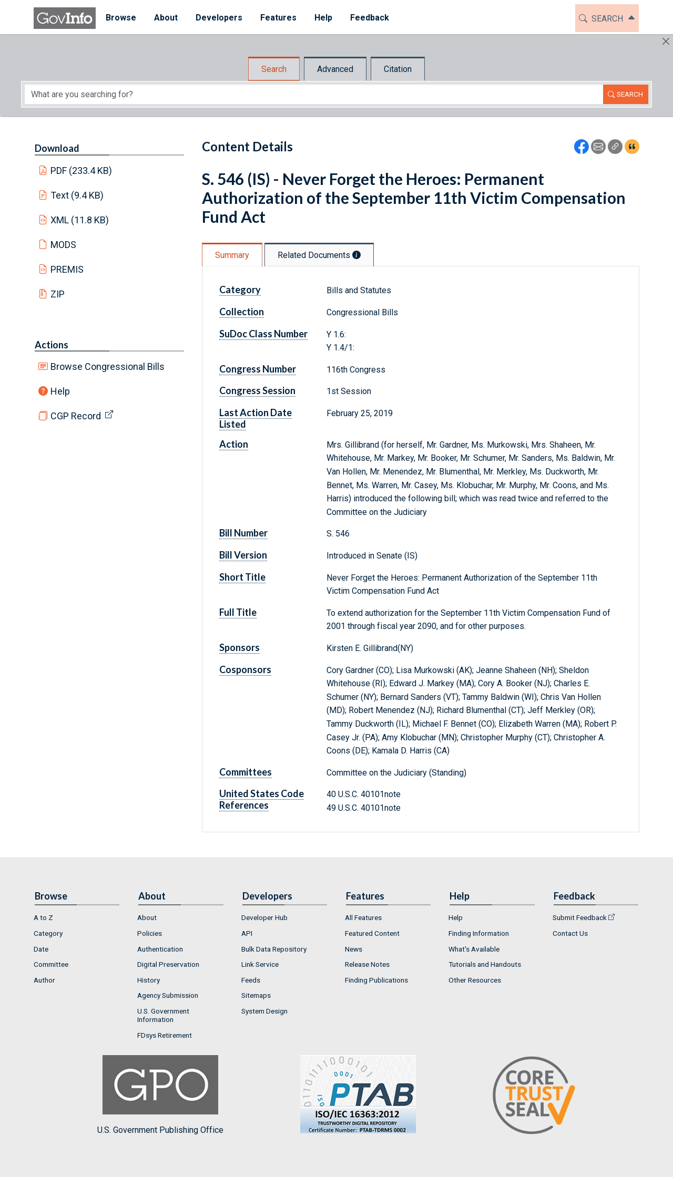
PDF (81, 170)
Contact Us (570, 933)
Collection (241, 311)
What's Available (473, 949)
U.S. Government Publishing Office (353, 1094)
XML (79, 219)
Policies (149, 933)
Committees (245, 772)
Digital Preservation (168, 964)
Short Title (242, 577)
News (353, 949)
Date (41, 949)
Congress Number (257, 369)
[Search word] (314, 94)
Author (44, 980)
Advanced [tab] (335, 69)
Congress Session (257, 390)
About (147, 917)
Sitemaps (256, 995)
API (246, 933)
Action (233, 444)
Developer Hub (264, 917)
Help (60, 391)
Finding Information (478, 933)
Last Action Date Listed (255, 418)
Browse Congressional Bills (107, 366)
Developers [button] (218, 18)
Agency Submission (167, 995)
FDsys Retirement (164, 1035)
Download (57, 148)
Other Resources (474, 980)
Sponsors (239, 647)
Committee (51, 964)
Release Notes (367, 964)
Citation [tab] (398, 69)
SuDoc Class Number (263, 333)
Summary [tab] (232, 255)
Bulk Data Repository (274, 949)
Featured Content (372, 933)
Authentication (160, 949)
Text (77, 195)
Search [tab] (274, 69)
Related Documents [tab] (319, 255)
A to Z (43, 917)
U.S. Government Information (163, 1015)
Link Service (260, 964)
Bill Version (243, 555)
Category (240, 289)
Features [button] (277, 18)
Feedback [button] (368, 18)
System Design (264, 1011)
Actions (51, 344)
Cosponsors (245, 669)
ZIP (57, 294)
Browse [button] (120, 18)
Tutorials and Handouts (484, 964)
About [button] (165, 18)
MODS (63, 244)
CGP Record (75, 415)
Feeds (250, 980)
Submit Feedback (580, 917)
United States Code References (261, 799)
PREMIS (67, 269)
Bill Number (243, 533)
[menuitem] (120, 18)
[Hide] (666, 41)
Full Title (238, 612)
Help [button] (322, 18)
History (148, 980)
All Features (363, 917)
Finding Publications (376, 980)
